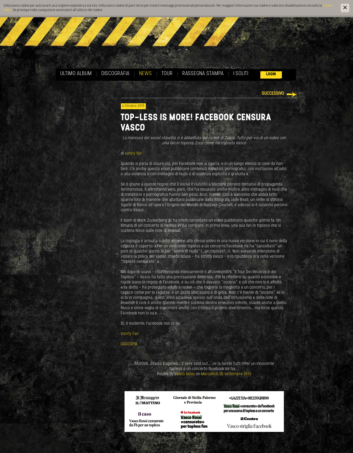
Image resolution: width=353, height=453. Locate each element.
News (145, 74)
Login (271, 74)
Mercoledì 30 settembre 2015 (226, 374)
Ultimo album (76, 74)
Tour (167, 74)
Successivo (273, 93)
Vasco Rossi (185, 374)
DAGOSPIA (129, 344)
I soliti (240, 74)
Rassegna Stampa (203, 74)
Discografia (115, 74)
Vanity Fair (130, 334)
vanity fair (133, 153)
